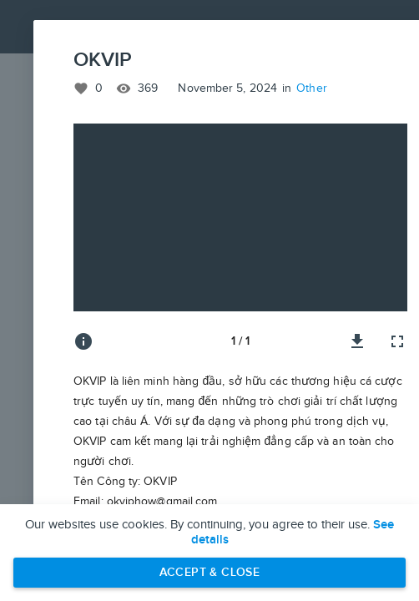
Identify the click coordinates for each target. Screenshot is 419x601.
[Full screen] (397, 341)
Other (311, 88)
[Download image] (357, 341)
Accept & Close (209, 572)
